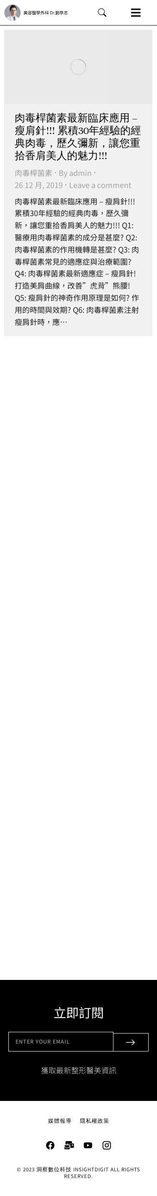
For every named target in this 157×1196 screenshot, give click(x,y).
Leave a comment (100, 184)
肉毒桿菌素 (33, 172)
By (75, 172)
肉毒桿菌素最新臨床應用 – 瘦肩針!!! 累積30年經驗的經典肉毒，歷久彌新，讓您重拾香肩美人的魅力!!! (78, 137)
